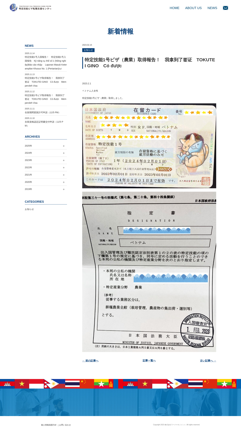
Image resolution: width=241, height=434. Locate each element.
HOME (174, 8)
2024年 (28, 153)
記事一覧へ (149, 360)
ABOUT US (193, 8)
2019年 (28, 189)
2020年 (28, 182)
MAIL (225, 8)
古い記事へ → (208, 360)
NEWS (212, 8)
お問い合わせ (65, 425)
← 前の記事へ (90, 360)
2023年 (28, 160)
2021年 (28, 174)
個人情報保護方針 (49, 425)
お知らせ (88, 50)
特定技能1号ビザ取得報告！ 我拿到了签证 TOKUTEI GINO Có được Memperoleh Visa (45, 82)
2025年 (28, 145)
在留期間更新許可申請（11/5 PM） (42, 112)
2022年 (28, 167)
